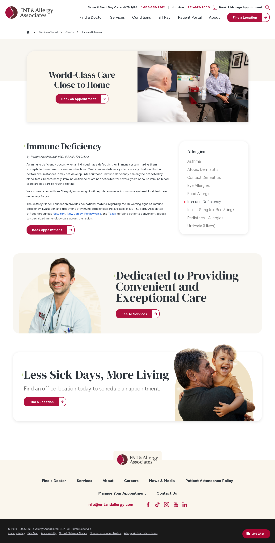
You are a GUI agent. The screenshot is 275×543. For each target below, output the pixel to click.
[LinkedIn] (184, 504)
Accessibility (49, 533)
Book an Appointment (78, 99)
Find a (245, 17)
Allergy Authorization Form (141, 533)
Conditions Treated (48, 32)
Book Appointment (47, 230)
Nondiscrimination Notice (105, 533)
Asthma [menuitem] (194, 161)
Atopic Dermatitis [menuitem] (202, 169)
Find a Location (41, 402)
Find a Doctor (91, 17)
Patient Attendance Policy (209, 480)
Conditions (141, 17)
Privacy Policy (16, 533)
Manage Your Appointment (122, 493)
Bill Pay (164, 17)
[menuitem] (91, 17)
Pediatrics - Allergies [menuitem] (205, 218)
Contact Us (167, 493)
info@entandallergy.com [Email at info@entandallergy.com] (110, 504)
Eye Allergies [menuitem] (198, 185)
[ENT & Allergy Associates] (29, 12)
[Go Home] (30, 32)
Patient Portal (190, 17)
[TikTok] (157, 504)
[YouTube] (175, 504)
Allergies (70, 32)
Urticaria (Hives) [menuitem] (201, 226)
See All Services (134, 314)
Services (117, 17)
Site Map (33, 533)
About (214, 17)
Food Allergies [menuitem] (199, 193)
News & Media (162, 480)
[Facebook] (148, 504)
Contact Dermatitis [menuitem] (204, 177)
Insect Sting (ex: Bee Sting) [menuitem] (210, 209)
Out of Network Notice (73, 533)
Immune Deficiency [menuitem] (204, 201)
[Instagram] (166, 504)
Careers (131, 480)
